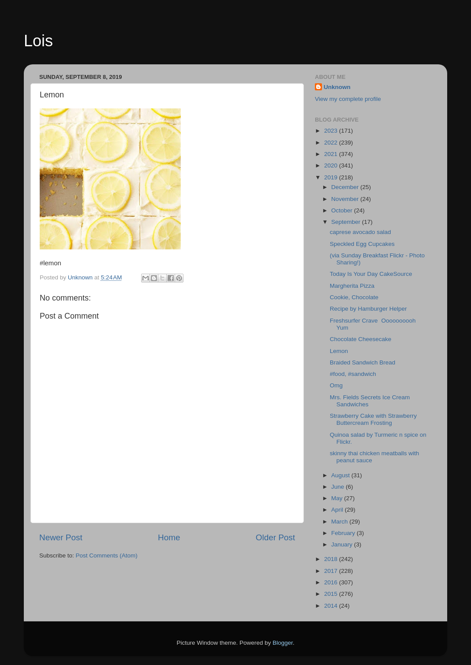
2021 (331, 154)
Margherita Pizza (352, 285)
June (338, 486)
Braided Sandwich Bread (363, 362)
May (337, 498)
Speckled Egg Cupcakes (362, 244)
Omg (338, 385)
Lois (38, 41)
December (345, 187)
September (346, 222)
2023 (331, 130)
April (338, 509)
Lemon (339, 351)
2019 (331, 177)
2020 (331, 165)
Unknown (337, 87)
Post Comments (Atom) (107, 555)
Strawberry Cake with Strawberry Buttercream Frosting (373, 419)
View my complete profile (348, 99)
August (341, 475)
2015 (331, 594)
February (344, 533)
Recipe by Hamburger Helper (368, 308)
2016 (331, 582)
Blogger (283, 642)
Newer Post (60, 537)
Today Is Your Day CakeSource (371, 274)
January (342, 544)
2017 (331, 571)
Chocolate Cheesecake (361, 339)
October (342, 210)
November (345, 199)
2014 (331, 605)
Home (169, 537)
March (340, 521)
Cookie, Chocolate (354, 297)
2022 (331, 142)
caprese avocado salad (360, 232)
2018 (331, 559)
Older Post (275, 537)
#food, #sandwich (353, 374)
